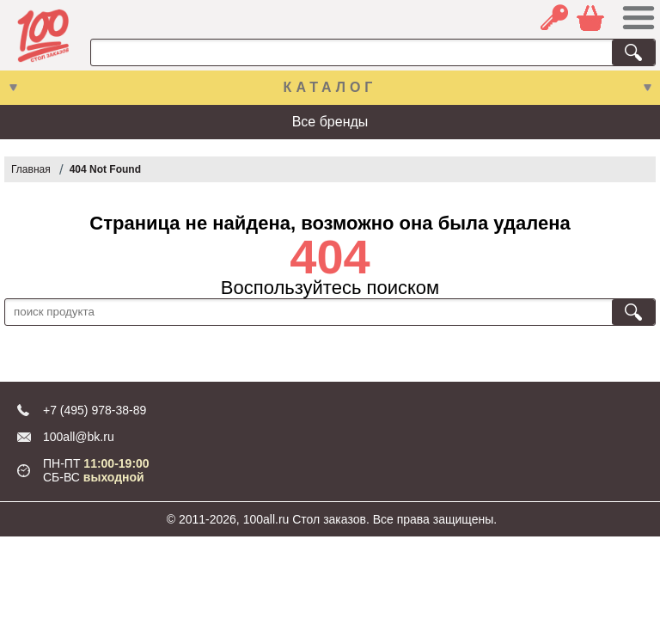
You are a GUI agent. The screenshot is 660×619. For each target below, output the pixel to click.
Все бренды (330, 121)
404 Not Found (105, 169)
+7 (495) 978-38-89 (94, 410)
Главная (31, 169)
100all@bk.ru (78, 437)
